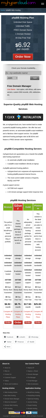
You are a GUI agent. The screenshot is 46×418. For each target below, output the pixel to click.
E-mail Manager (32, 381)
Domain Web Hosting (11, 405)
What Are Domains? (11, 402)
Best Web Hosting (10, 395)
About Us (7, 368)
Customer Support (10, 377)
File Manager (32, 377)
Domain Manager (33, 374)
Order (8, 322)
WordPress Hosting (33, 392)
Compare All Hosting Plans (8, 314)
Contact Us (8, 374)
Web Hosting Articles (11, 392)
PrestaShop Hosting (34, 395)
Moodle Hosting (32, 408)
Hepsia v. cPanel (33, 371)
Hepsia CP (31, 368)
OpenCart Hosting (33, 399)
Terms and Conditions (11, 384)
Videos (7, 381)
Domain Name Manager (12, 399)
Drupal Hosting (32, 405)
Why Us (7, 371)
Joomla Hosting (32, 402)
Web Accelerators (33, 384)
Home (3, 10)
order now (23, 56)
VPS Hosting (8, 408)
